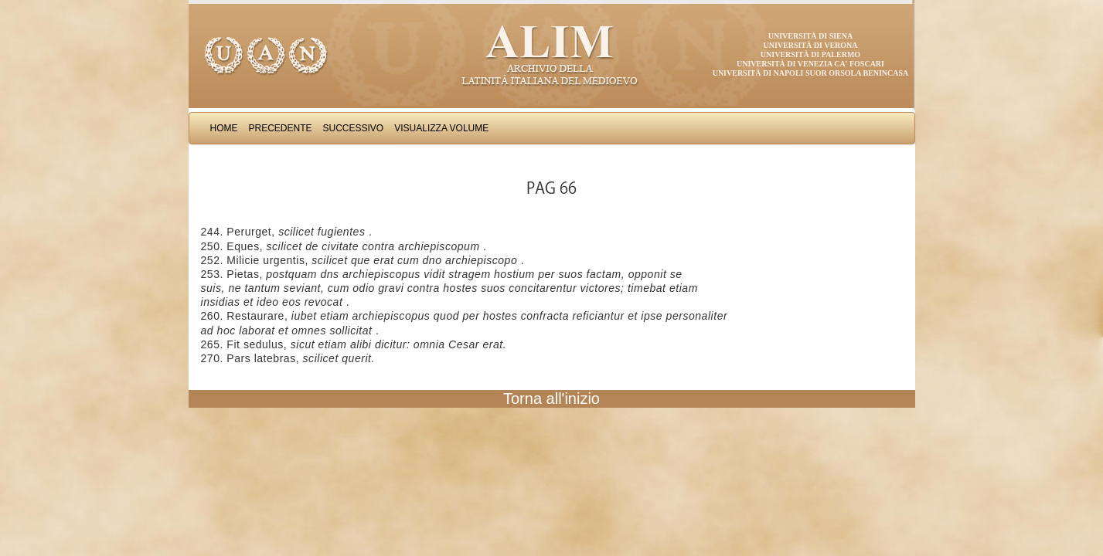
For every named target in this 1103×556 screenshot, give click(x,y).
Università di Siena (810, 36)
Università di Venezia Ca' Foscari (810, 63)
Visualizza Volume (441, 128)
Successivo (353, 128)
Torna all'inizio (551, 398)
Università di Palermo (810, 54)
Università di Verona (810, 45)
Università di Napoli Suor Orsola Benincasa (811, 73)
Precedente (280, 128)
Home (224, 128)
